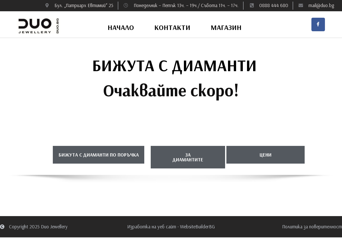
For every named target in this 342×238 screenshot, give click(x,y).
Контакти (172, 28)
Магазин (226, 28)
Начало (121, 28)
